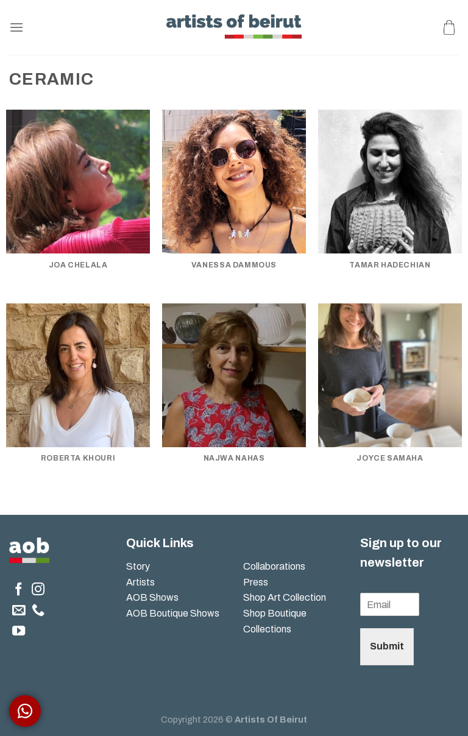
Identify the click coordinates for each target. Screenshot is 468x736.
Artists (140, 582)
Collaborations (274, 566)
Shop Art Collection (284, 597)
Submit (387, 646)
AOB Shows (153, 597)
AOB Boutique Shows (172, 613)
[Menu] (16, 27)
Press (255, 582)
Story (138, 566)
